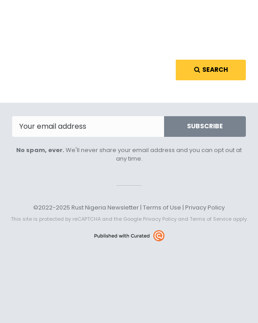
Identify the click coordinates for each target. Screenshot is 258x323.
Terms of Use (162, 207)
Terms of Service (210, 219)
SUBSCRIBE (205, 126)
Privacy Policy (205, 207)
